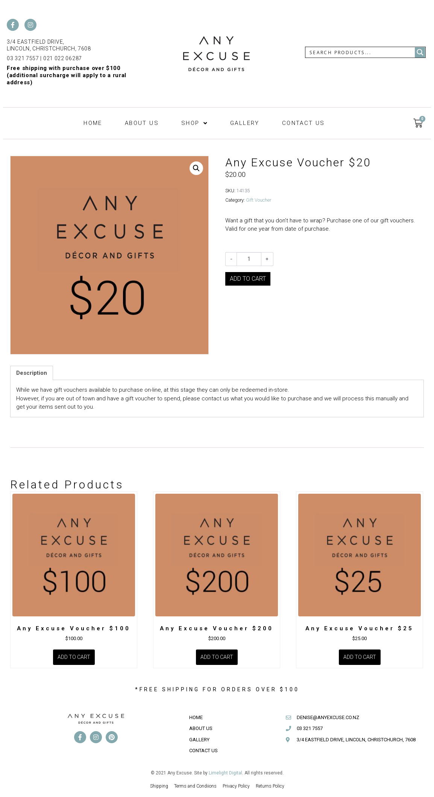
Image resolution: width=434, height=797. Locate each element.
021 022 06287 (62, 58)
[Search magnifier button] (420, 52)
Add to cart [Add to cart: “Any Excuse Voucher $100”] (74, 657)
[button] (196, 168)
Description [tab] (31, 373)
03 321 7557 (23, 58)
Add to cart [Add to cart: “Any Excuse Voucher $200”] (216, 657)
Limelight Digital (225, 773)
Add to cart (248, 278)
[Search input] (360, 52)
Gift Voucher (258, 200)
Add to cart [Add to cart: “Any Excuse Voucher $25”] (359, 657)
